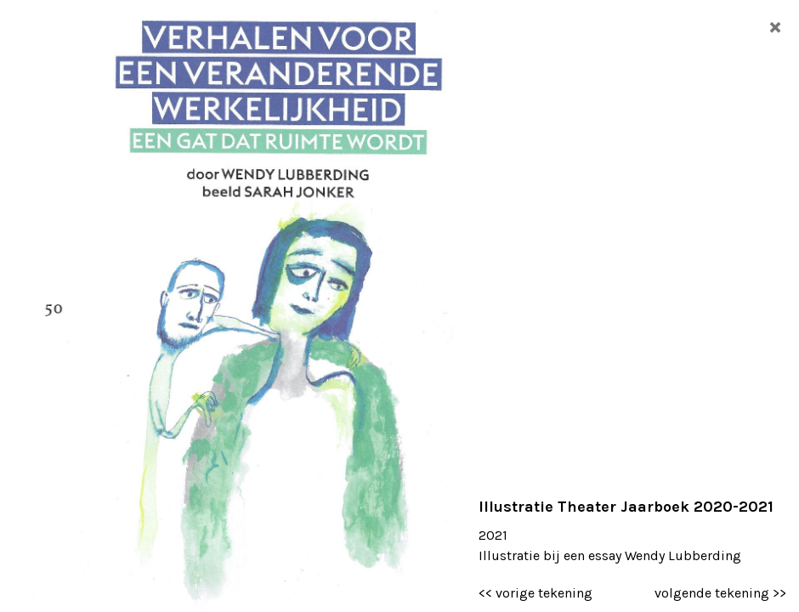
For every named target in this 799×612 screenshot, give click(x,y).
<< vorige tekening (535, 593)
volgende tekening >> (720, 593)
